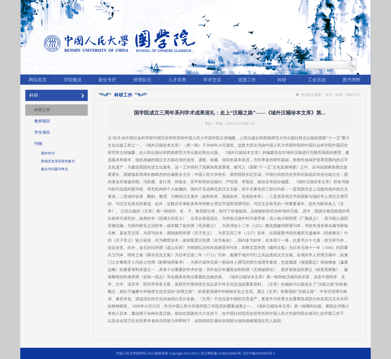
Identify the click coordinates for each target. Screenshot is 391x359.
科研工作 (42, 110)
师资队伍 (142, 79)
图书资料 (352, 79)
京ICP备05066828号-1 (259, 353)
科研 (281, 79)
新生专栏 (107, 79)
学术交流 (212, 79)
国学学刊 (48, 153)
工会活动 (317, 79)
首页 (328, 95)
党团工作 (247, 79)
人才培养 (177, 79)
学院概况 (73, 79)
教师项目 (42, 121)
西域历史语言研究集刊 (58, 161)
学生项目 (42, 132)
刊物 (38, 144)
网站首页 (38, 79)
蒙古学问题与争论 (54, 169)
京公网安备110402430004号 (221, 353)
